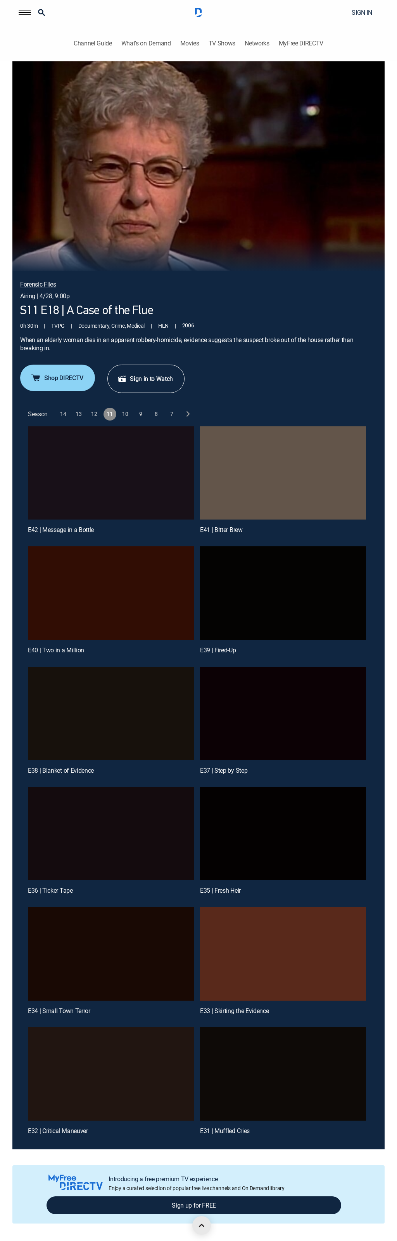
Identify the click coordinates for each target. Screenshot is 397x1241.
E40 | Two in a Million (56, 650)
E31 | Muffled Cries (225, 1130)
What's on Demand (146, 43)
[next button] (187, 414)
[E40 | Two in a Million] (111, 593)
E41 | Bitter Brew (221, 529)
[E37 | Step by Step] (283, 713)
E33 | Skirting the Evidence (234, 1010)
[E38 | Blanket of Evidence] (111, 713)
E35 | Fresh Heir (220, 890)
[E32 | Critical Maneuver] (111, 1074)
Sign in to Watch (145, 378)
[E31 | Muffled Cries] (283, 1074)
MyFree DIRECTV (301, 43)
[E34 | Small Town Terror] (111, 954)
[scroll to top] (201, 1225)
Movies (189, 43)
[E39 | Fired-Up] (283, 593)
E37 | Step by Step (223, 770)
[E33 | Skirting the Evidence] (283, 954)
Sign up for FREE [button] (194, 1205)
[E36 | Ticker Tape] (111, 833)
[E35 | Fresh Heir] (283, 833)
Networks (257, 43)
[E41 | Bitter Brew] (283, 473)
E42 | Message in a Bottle (61, 529)
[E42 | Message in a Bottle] (111, 473)
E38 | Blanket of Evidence (61, 770)
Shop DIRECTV (56, 377)
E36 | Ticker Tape (50, 890)
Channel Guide (93, 43)
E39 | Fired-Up (218, 650)
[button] (25, 12)
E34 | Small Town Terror (59, 1010)
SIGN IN (362, 12)
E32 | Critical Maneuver (58, 1130)
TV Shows (222, 43)
